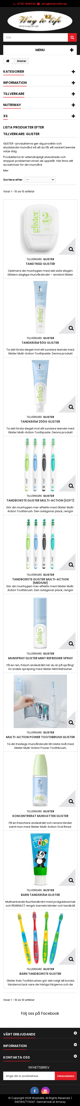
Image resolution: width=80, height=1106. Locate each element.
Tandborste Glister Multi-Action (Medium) (40, 581)
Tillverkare (13, 93)
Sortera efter (13, 180)
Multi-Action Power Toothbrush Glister (40, 737)
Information (15, 82)
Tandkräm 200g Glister (40, 421)
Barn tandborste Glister (40, 974)
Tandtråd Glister (40, 264)
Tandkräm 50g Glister (40, 343)
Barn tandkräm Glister (40, 895)
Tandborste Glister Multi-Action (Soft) (40, 500)
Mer (6, 170)
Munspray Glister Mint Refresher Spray (40, 658)
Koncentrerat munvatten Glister (40, 816)
